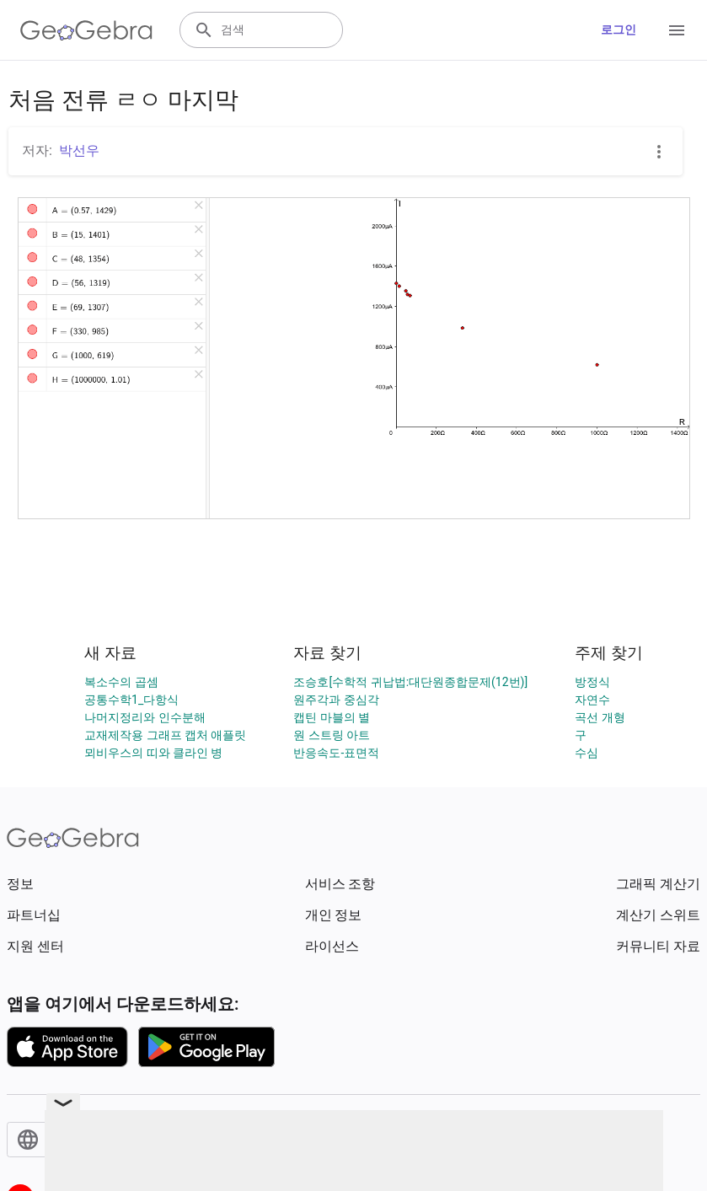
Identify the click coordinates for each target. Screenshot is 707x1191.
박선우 (79, 150)
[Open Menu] (677, 30)
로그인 (618, 29)
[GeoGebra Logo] (86, 30)
